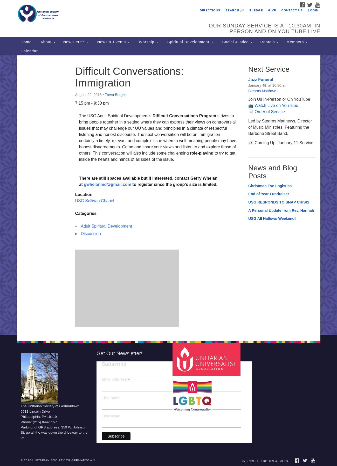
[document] (168, 195)
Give (272, 10)
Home (26, 42)
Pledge (256, 10)
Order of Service (270, 112)
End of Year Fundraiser (268, 194)
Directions (210, 10)
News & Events (113, 42)
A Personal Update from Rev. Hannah (281, 210)
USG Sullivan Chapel (94, 201)
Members (297, 42)
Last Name (111, 416)
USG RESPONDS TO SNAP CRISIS (278, 202)
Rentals (269, 42)
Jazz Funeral (260, 79)
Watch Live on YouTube (276, 105)
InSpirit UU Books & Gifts (265, 461)
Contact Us (292, 10)
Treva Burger (115, 95)
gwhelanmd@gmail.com (107, 184)
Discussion (91, 233)
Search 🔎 (234, 10)
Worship (147, 42)
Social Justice (237, 42)
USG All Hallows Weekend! (272, 218)
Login (313, 10)
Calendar (29, 51)
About (47, 42)
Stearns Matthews (262, 91)
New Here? (75, 42)
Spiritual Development (189, 42)
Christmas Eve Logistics (270, 186)
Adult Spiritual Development (106, 226)
